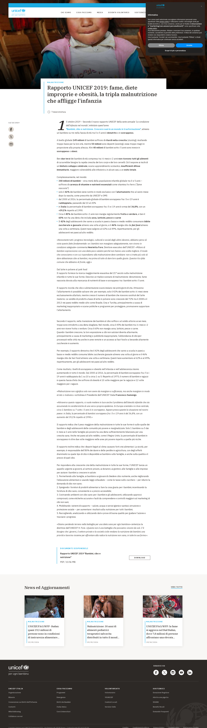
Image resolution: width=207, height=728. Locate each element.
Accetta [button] (189, 45)
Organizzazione (14, 690)
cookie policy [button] (152, 28)
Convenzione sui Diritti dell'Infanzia (22, 699)
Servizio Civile (110, 704)
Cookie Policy (173, 724)
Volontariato (110, 690)
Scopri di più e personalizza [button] (175, 51)
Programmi (61, 690)
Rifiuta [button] (161, 45)
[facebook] (11, 130)
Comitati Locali (111, 699)
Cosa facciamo (84, 12)
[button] (201, 6)
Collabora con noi (15, 713)
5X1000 (156, 699)
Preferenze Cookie (191, 724)
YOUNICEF (109, 694)
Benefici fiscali (158, 704)
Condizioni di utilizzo (141, 724)
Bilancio (11, 694)
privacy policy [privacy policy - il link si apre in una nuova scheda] (164, 22)
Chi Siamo (66, 12)
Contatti (11, 704)
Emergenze (61, 694)
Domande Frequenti (161, 709)
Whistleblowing (14, 709)
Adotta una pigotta (160, 694)
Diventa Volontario (118, 12)
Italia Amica (61, 704)
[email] (11, 145)
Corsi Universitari (63, 709)
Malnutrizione (55, 82)
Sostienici (140, 12)
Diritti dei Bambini (63, 699)
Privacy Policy (158, 724)
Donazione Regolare (161, 690)
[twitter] (11, 137)
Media (100, 12)
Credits (125, 724)
